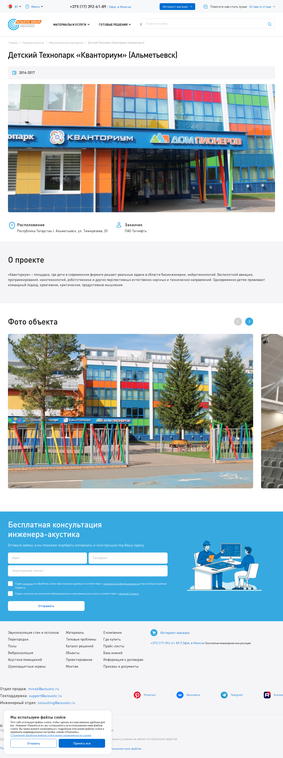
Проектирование (78, 659)
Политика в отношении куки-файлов (121, 748)
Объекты (72, 652)
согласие (28, 583)
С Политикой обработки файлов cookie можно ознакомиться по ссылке (51, 735)
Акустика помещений (25, 659)
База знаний (111, 652)
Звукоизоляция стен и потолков (33, 632)
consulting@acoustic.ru (58, 702)
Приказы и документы (120, 666)
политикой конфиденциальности (122, 583)
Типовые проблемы (80, 639)
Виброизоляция (20, 652)
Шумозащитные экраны (27, 666)
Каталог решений (79, 646)
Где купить (111, 639)
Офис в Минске (120, 7)
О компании (111, 632)
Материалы (74, 632)
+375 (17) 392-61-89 (87, 6)
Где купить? (179, 24)
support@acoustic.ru (47, 695)
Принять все (82, 743)
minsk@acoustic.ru (44, 688)
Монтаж (71, 666)
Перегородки (18, 639)
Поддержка (151, 24)
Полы (12, 646)
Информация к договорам (122, 659)
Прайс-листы (112, 646)
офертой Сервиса (129, 593)
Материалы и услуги (78, 24)
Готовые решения (118, 24)
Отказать (33, 743)
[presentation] (238, 321)
